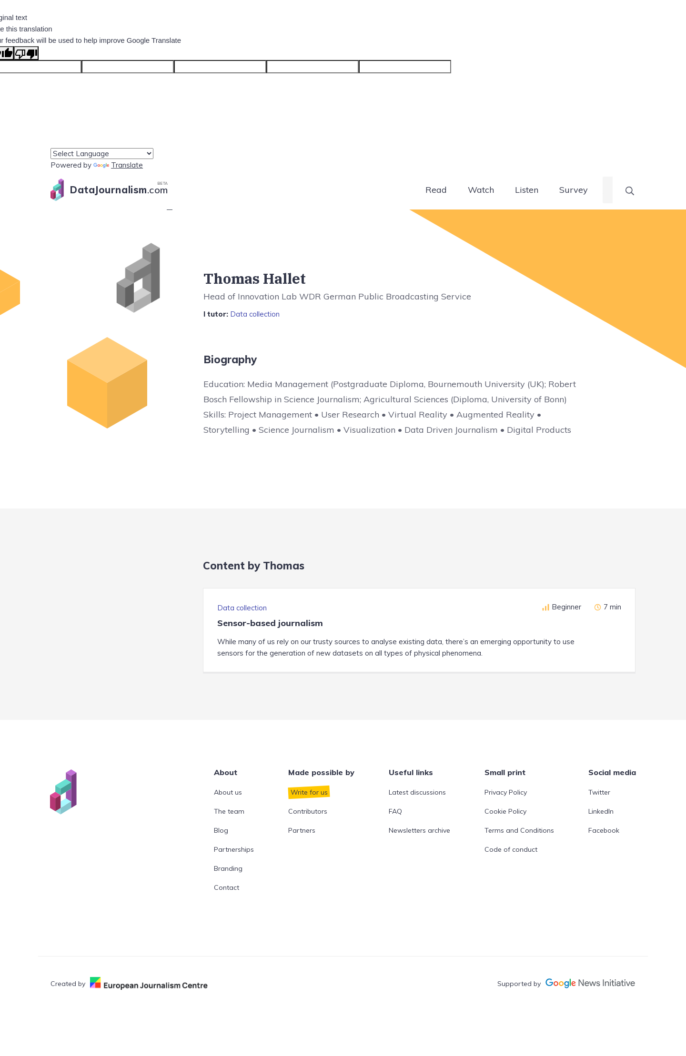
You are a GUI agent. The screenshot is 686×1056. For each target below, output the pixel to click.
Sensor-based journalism (270, 623)
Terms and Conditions (519, 830)
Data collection (255, 314)
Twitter (599, 792)
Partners (301, 830)
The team (229, 811)
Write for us (309, 792)
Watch (481, 189)
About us (228, 792)
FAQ (395, 811)
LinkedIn (601, 811)
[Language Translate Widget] (101, 153)
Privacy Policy (505, 792)
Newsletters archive (419, 830)
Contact (226, 887)
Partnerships (234, 849)
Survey (573, 189)
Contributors (307, 811)
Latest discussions (417, 792)
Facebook (603, 830)
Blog (221, 830)
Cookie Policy (505, 811)
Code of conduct (510, 849)
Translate (118, 164)
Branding (228, 868)
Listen (526, 189)
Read (436, 189)
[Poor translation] (26, 53)
